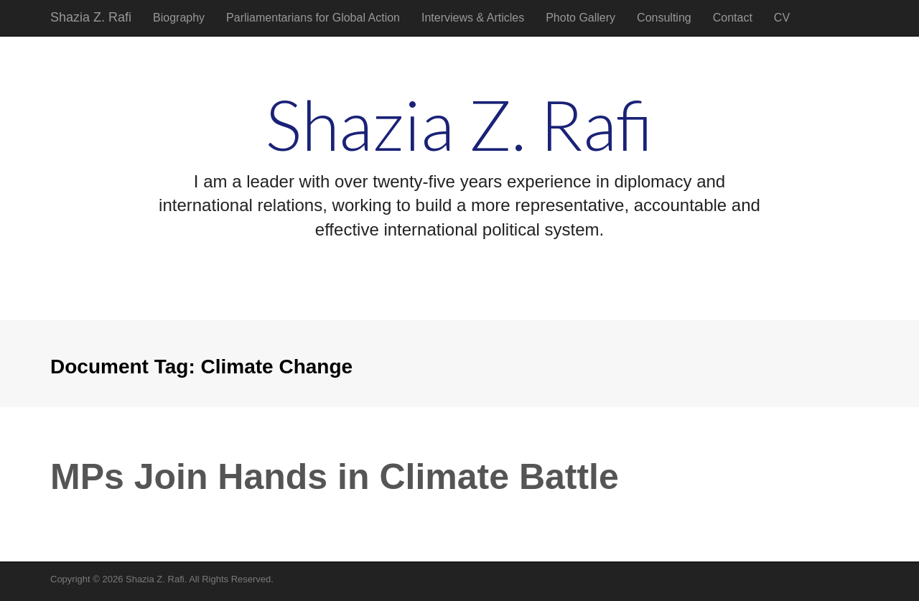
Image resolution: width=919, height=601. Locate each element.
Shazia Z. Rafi (90, 17)
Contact (732, 17)
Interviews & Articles (472, 17)
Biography (179, 17)
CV (782, 17)
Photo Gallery (580, 17)
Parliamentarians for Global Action (313, 17)
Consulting (664, 17)
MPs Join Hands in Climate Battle (334, 477)
